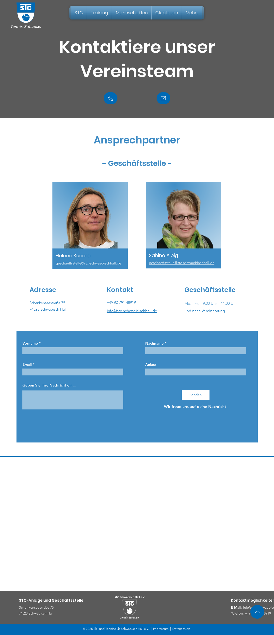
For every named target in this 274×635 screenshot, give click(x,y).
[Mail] (163, 98)
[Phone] (110, 98)
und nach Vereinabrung (204, 310)
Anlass (151, 364)
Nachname (154, 343)
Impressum (161, 629)
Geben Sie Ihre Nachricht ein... (49, 385)
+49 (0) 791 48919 (121, 302)
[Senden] (196, 395)
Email (27, 364)
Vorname (30, 343)
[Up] (257, 612)
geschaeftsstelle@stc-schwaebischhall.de (88, 263)
